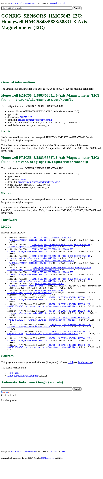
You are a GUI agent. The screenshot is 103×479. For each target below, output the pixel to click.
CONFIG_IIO (37, 238)
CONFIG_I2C (26, 117)
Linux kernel (13, 390)
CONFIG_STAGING (82, 245)
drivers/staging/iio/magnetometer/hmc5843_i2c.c (33, 248)
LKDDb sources (47, 476)
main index (53, 469)
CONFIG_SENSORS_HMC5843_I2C (58, 238)
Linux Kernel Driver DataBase (23, 3)
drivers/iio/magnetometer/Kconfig (35, 119)
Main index (54, 3)
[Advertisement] (52, 55)
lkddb (70, 380)
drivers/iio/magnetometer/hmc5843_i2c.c (28, 240)
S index (63, 3)
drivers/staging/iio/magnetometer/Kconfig (39, 182)
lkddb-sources (85, 380)
